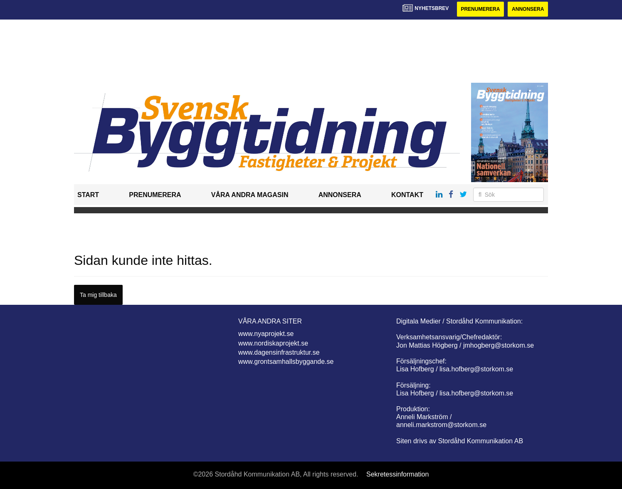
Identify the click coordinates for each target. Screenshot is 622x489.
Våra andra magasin (250, 194)
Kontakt (407, 194)
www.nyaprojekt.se (266, 333)
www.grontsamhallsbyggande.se (285, 361)
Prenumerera (480, 9)
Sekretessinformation (397, 474)
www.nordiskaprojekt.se (273, 343)
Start (88, 194)
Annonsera (528, 9)
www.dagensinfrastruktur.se (279, 352)
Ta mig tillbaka (98, 294)
